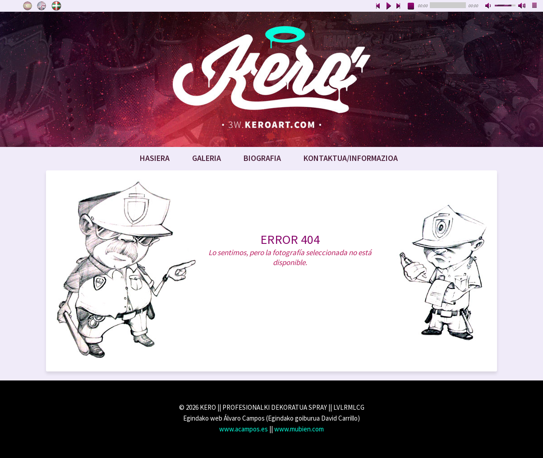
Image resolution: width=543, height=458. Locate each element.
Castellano (27, 6)
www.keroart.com (271, 79)
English (42, 6)
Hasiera (155, 158)
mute (489, 6)
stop (411, 6)
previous (378, 6)
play (388, 6)
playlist (535, 6)
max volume (522, 6)
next (399, 6)
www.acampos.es (243, 429)
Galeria (206, 158)
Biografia (262, 158)
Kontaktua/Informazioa (351, 158)
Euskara (56, 6)
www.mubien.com (299, 429)
